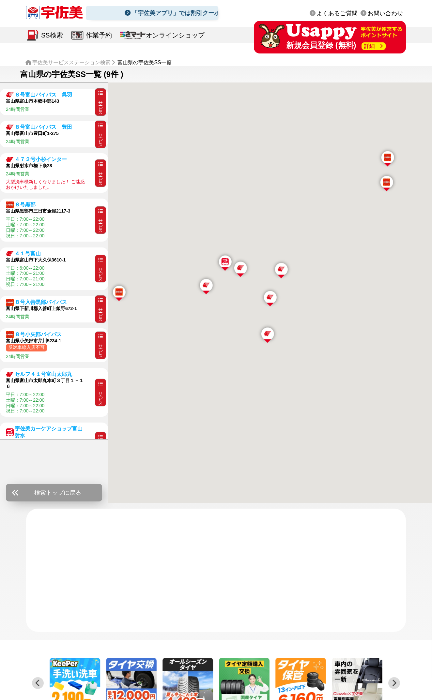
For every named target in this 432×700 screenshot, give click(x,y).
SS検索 (52, 35)
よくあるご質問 (337, 13)
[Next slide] (394, 683)
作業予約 (99, 35)
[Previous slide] (38, 683)
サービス (100, 102)
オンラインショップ (175, 35)
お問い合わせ (385, 13)
